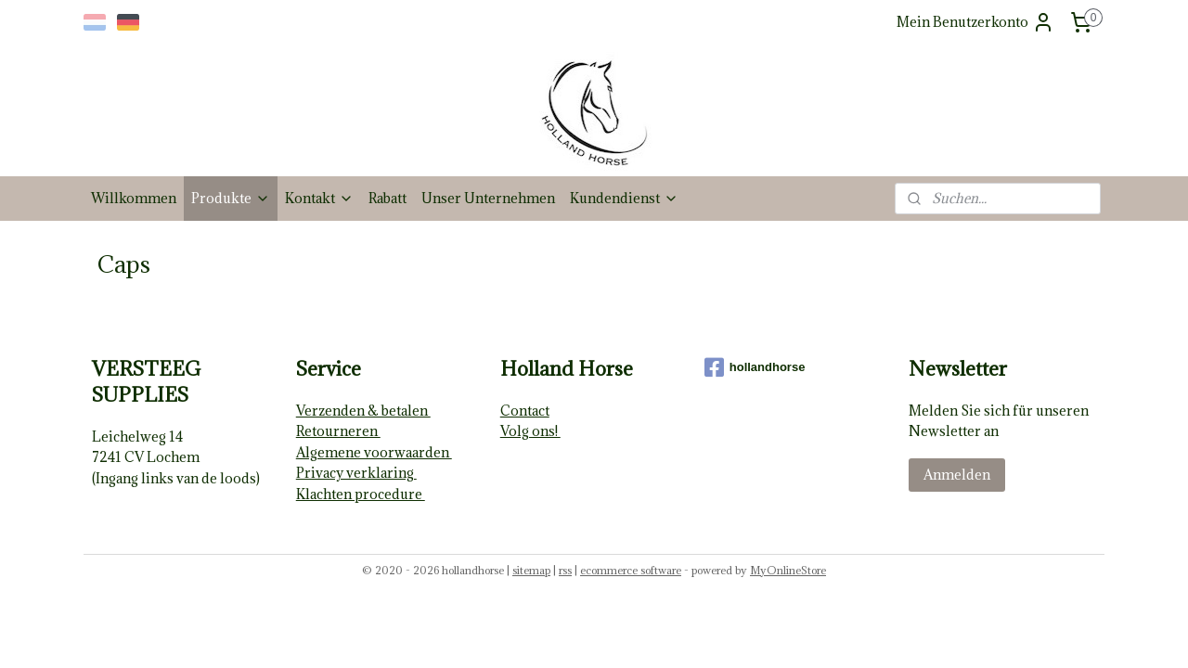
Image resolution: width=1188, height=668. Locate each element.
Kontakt (319, 198)
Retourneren (338, 431)
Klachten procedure (360, 494)
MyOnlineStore (788, 570)
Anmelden (956, 474)
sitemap (531, 570)
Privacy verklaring (356, 473)
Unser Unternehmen (488, 198)
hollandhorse (755, 367)
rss (565, 570)
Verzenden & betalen (363, 410)
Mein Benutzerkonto (975, 22)
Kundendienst (624, 198)
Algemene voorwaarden (374, 452)
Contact (524, 410)
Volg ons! (530, 431)
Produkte (230, 198)
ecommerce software (630, 570)
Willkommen (133, 198)
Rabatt (387, 198)
